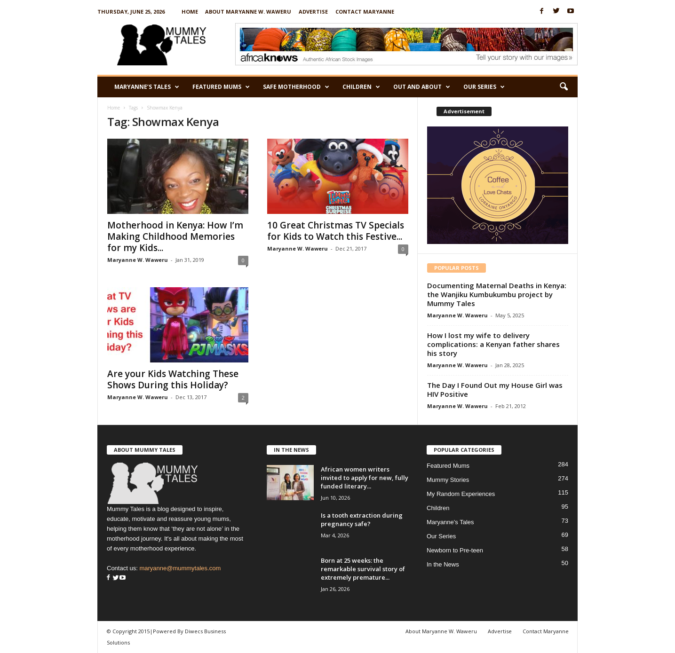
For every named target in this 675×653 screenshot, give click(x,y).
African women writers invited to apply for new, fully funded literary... (364, 477)
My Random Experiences (461, 493)
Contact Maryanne (364, 11)
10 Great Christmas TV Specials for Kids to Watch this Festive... (335, 231)
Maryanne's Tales (450, 522)
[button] (563, 87)
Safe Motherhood (296, 87)
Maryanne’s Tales (146, 87)
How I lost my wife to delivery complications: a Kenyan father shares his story (493, 344)
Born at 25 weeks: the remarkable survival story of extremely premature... (363, 569)
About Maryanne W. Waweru (248, 11)
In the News (443, 564)
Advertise (313, 11)
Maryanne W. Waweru (137, 259)
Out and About (421, 87)
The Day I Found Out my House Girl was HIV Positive (495, 389)
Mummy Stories (448, 479)
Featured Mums (221, 87)
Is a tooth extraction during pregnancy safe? (362, 519)
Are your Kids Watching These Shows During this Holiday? (172, 379)
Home (190, 11)
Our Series (484, 87)
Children (361, 87)
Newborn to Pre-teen (455, 550)
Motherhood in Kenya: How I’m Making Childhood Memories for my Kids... (175, 236)
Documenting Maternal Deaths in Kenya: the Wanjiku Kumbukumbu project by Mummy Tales (496, 294)
